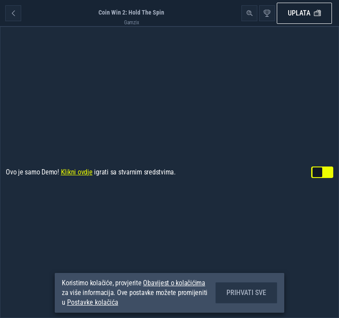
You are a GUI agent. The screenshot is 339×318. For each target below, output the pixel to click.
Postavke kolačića (92, 303)
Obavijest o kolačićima (174, 283)
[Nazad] (13, 13)
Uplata (304, 13)
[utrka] (267, 13)
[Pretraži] (249, 13)
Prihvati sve (246, 292)
